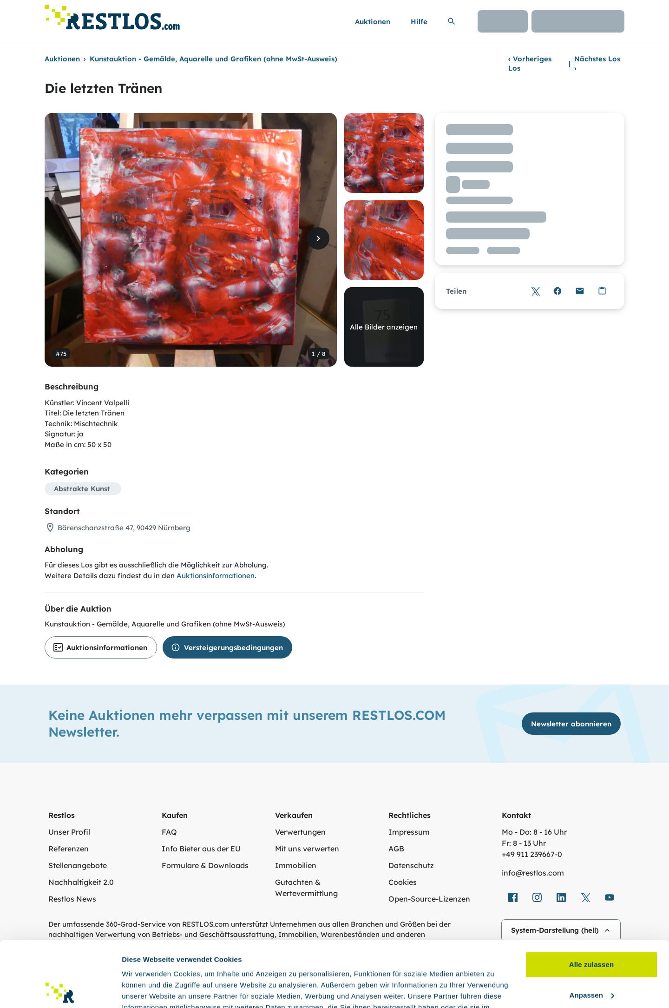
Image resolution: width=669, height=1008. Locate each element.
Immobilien (295, 865)
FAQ (169, 832)
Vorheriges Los (529, 63)
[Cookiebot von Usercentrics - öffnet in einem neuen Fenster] (60, 990)
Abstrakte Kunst (82, 488)
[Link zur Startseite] (112, 14)
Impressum (409, 832)
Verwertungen (300, 832)
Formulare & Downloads (205, 865)
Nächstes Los (597, 63)
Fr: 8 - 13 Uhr (524, 843)
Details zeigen (145, 990)
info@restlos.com (533, 872)
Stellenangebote (77, 865)
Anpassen (592, 929)
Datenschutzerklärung (209, 964)
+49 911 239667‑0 (532, 854)
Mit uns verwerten (307, 848)
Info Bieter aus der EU (201, 848)
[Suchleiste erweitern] (451, 21)
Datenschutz (411, 865)
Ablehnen (591, 960)
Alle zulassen (591, 899)
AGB (396, 848)
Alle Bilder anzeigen (384, 327)
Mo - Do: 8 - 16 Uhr (534, 832)
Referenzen (68, 848)
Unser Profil (69, 832)
